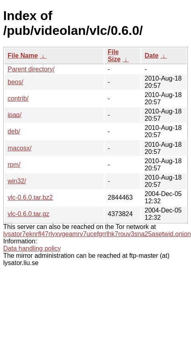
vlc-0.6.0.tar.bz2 (30, 197)
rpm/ (14, 164)
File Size (114, 56)
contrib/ (18, 98)
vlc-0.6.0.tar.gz (28, 213)
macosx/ (20, 148)
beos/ (15, 82)
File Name (23, 55)
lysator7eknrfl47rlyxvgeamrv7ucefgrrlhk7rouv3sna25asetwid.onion (97, 234)
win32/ (17, 181)
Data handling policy (32, 248)
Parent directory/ (31, 69)
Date (152, 55)
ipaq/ (15, 114)
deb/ (14, 131)
